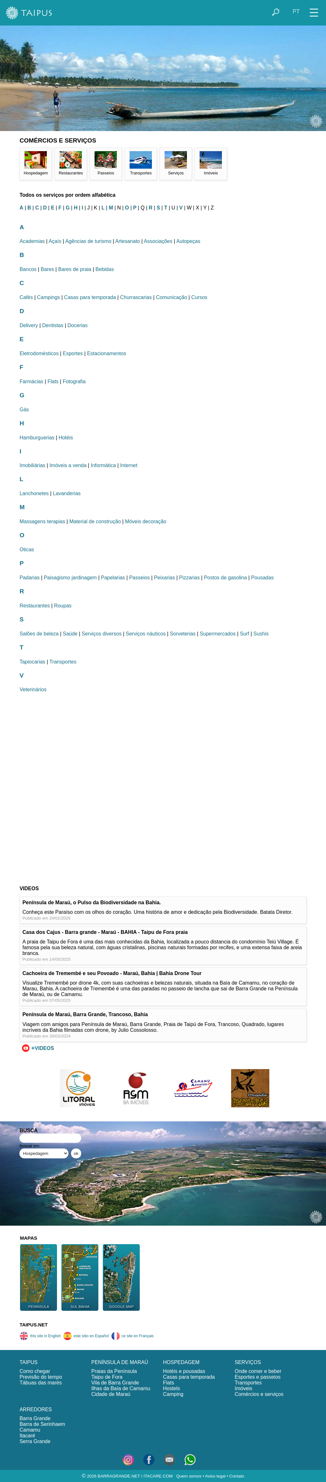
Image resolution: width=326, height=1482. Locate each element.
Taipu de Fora (107, 1377)
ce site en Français (132, 1336)
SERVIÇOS (248, 1362)
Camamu (29, 1430)
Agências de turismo (88, 241)
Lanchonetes (34, 493)
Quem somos (188, 1476)
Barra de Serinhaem (42, 1424)
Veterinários (32, 689)
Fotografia (74, 381)
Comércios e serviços (259, 1394)
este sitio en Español (86, 1336)
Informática (103, 465)
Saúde (70, 633)
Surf (244, 633)
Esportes (73, 353)
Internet (128, 465)
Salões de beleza (39, 633)
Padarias (29, 577)
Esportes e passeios (257, 1377)
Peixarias (164, 577)
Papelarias (113, 577)
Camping (173, 1394)
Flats (53, 381)
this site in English (39, 1336)
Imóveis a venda (68, 465)
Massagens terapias (42, 521)
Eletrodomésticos (39, 353)
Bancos (27, 269)
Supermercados (218, 633)
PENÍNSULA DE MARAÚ (119, 1362)
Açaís (55, 241)
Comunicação (171, 297)
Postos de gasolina (225, 577)
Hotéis (66, 437)
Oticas (26, 549)
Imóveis (243, 1388)
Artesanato (127, 241)
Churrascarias (136, 297)
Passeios (139, 577)
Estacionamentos (106, 353)
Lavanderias (67, 493)
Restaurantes (34, 605)
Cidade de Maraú (111, 1394)
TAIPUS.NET (33, 1324)
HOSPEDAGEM (181, 1362)
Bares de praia (74, 269)
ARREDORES (35, 1409)
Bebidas (105, 269)
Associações (158, 241)
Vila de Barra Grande (115, 1382)
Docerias (77, 325)
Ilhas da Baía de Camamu (120, 1388)
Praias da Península (114, 1371)
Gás (24, 409)
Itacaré (27, 1435)
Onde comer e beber (258, 1371)
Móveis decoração (146, 521)
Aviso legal (215, 1476)
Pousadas (262, 577)
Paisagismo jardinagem (70, 577)
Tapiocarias (32, 661)
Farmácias (31, 381)
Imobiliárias (32, 465)
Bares (47, 269)
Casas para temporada (90, 297)
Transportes (62, 661)
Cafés (26, 297)
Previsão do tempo (40, 1377)
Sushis (261, 633)
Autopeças (188, 241)
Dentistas (52, 325)
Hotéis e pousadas (184, 1371)
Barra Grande (34, 1418)
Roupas (63, 605)
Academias (32, 241)
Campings (48, 297)
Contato (236, 1476)
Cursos (199, 297)
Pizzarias (189, 577)
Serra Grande (34, 1441)
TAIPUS (28, 1362)
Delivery (28, 325)
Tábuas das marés (40, 1382)
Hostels (171, 1388)
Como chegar (34, 1371)
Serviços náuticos (146, 633)
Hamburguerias (36, 437)
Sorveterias (182, 633)
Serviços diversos (102, 633)
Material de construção (95, 521)
